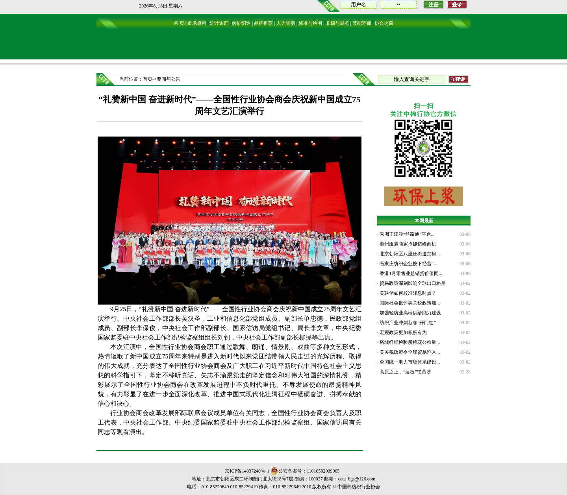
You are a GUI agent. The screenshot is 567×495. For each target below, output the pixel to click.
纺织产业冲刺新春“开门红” (407, 322)
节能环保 (361, 23)
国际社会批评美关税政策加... (409, 303)
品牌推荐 (263, 23)
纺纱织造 (241, 23)
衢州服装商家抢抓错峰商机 (407, 244)
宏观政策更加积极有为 (402, 332)
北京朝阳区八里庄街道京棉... (409, 254)
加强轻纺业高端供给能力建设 (409, 313)
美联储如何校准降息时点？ (407, 293)
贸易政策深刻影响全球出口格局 (412, 283)
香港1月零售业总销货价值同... (410, 273)
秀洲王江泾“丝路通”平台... (406, 234)
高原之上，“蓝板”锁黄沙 (404, 372)
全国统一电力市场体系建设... (409, 362)
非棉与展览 (337, 23)
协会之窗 (383, 23)
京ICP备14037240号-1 (247, 471)
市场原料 (196, 23)
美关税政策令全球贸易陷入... (409, 352)
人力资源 (285, 23)
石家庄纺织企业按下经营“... (407, 263)
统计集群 (218, 23)
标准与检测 (310, 23)
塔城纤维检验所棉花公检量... (409, 342)
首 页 (179, 23)
